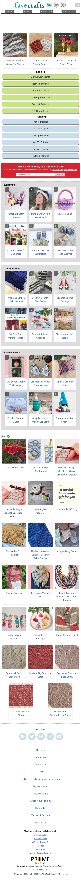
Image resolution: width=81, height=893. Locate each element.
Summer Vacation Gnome (65, 420)
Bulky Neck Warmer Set (40, 595)
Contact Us (40, 764)
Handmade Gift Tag (67, 509)
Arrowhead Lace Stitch (20, 713)
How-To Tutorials (41, 142)
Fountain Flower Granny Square (40, 62)
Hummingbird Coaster (40, 511)
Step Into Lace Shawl (67, 635)
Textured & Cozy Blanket (14, 553)
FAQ (40, 771)
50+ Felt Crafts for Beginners (16, 252)
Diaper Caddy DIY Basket (65, 336)
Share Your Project (40, 800)
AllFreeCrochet (40, 835)
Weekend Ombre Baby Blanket (16, 299)
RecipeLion (40, 849)
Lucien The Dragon (14, 467)
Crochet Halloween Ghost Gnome (40, 383)
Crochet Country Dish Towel (40, 299)
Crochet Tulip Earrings (40, 637)
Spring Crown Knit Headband (40, 215)
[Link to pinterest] (41, 736)
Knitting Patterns (40, 156)
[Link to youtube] (59, 736)
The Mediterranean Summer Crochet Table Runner (40, 555)
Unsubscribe (40, 822)
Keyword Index (40, 786)
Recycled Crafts (40, 83)
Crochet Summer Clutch (16, 420)
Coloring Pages (40, 149)
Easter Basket (65, 213)
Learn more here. (40, 870)
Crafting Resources (41, 97)
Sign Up (60, 175)
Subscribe (40, 808)
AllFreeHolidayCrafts (41, 842)
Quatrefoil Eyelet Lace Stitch (14, 675)
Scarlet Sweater (14, 593)
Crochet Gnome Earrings (65, 299)
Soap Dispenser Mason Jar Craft (40, 420)
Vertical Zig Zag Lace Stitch (40, 675)
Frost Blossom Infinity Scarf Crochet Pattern (67, 597)
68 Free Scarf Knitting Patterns (16, 336)
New (5, 436)
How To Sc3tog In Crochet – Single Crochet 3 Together (67, 471)
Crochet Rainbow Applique (40, 336)
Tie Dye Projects (40, 128)
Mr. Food (40, 846)
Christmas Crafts (40, 90)
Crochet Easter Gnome (16, 215)
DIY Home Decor (40, 111)
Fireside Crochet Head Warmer (64, 252)
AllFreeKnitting (40, 839)
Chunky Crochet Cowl (65, 383)
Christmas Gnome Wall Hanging (16, 383)
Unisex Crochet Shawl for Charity (15, 62)
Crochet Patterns (40, 104)
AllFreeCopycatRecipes (40, 853)
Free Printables (40, 121)
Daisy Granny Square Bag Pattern (40, 469)
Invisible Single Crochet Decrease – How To (14, 513)
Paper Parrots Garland (14, 637)
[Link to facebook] (23, 736)
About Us (40, 750)
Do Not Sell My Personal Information (40, 779)
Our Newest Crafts (40, 76)
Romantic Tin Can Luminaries (40, 252)
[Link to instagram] (50, 736)
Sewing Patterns (40, 135)
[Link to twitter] (32, 736)
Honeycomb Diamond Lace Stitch (60, 713)
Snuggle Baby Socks (66, 551)
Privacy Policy (57, 170)
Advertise (40, 757)
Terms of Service (40, 815)
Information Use (70, 170)
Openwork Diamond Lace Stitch (67, 675)
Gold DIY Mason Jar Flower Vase (66, 62)
